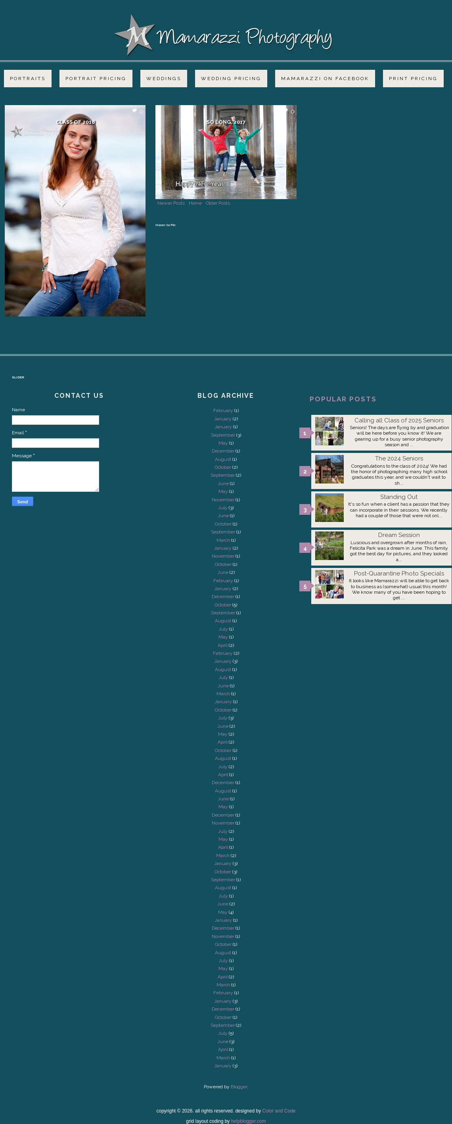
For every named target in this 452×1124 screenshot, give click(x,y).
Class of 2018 (75, 122)
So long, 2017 (226, 122)
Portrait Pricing (95, 78)
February (223, 410)
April (223, 645)
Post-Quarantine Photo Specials (399, 573)
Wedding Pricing (231, 78)
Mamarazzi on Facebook (325, 78)
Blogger (239, 1086)
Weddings (163, 78)
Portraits (28, 78)
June (223, 483)
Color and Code (278, 1111)
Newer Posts (171, 203)
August (223, 459)
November (223, 500)
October (223, 467)
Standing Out (399, 497)
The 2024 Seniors (399, 458)
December (223, 451)
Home (195, 203)
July (223, 507)
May (223, 443)
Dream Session (399, 535)
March (223, 540)
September (223, 435)
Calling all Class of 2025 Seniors (399, 420)
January (223, 419)
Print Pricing (413, 78)
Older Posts (218, 203)
